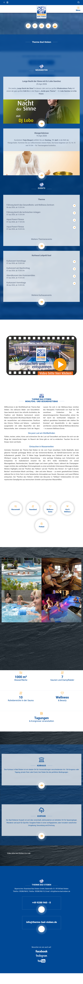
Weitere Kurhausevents (41, 298)
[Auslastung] (48, 26)
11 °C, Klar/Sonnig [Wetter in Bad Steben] (4, 2)
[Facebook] (41, 951)
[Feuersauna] (61, 574)
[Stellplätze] (28, 26)
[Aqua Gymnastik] (21, 606)
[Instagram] (41, 956)
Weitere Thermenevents (41, 242)
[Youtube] (41, 960)
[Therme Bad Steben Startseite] (41, 11)
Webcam (7, 2)
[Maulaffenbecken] (61, 606)
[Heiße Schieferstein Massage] (41, 638)
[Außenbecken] (21, 574)
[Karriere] (55, 26)
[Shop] (34, 26)
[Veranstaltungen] (41, 26)
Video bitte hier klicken (18, 853)
